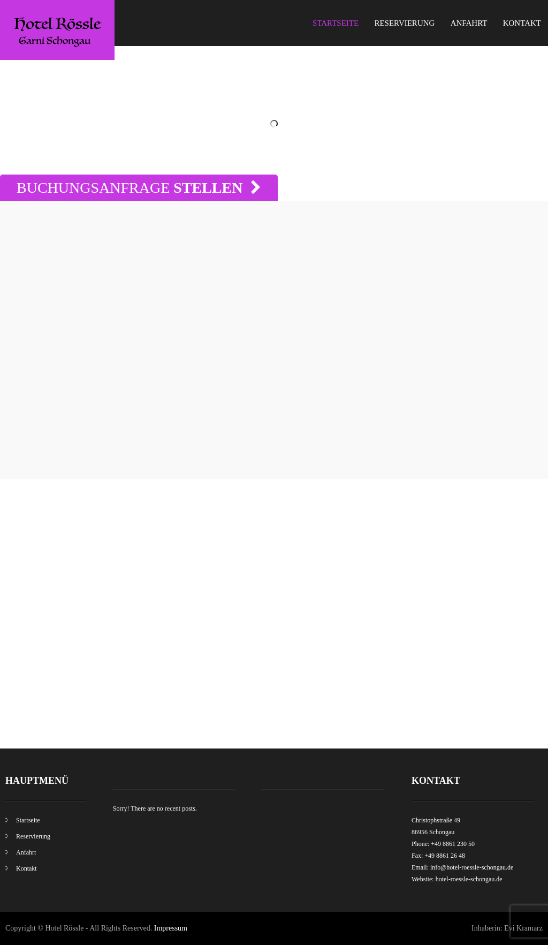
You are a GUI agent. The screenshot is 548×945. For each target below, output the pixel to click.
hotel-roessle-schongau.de (469, 879)
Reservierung (404, 23)
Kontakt (522, 23)
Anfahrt (469, 23)
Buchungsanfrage (139, 187)
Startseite (336, 23)
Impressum (170, 928)
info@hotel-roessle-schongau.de (471, 867)
